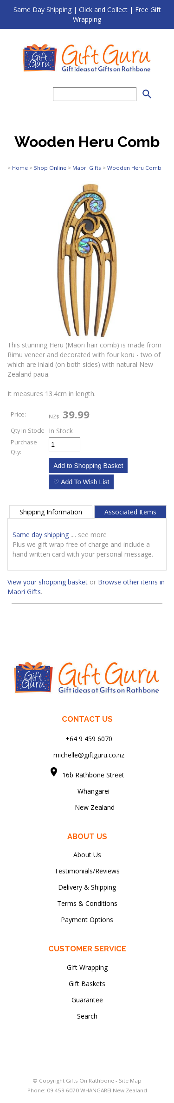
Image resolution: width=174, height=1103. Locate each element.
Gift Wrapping (87, 967)
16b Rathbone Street (94, 774)
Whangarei (87, 791)
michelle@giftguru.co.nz (88, 754)
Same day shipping (41, 534)
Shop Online (50, 167)
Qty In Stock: (27, 431)
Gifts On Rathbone (91, 1080)
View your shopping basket (47, 581)
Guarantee (87, 999)
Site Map (130, 1080)
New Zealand (87, 807)
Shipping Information (50, 511)
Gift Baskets (87, 983)
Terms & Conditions (87, 903)
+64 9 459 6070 (88, 738)
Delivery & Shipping (87, 887)
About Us (87, 854)
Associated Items (130, 511)
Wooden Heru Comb (134, 167)
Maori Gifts (86, 167)
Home (20, 167)
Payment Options (87, 919)
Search (87, 1016)
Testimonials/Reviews (87, 870)
